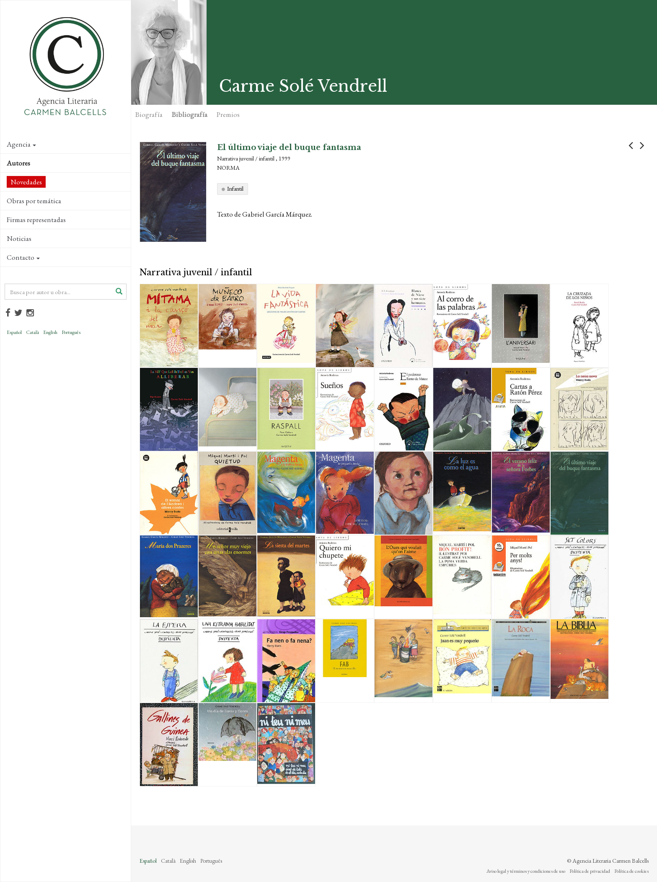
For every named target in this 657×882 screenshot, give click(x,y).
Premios (228, 114)
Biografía (149, 114)
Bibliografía (189, 114)
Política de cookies (631, 871)
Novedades (26, 181)
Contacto (23, 257)
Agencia (21, 144)
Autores (18, 163)
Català (32, 332)
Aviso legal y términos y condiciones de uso (525, 871)
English (50, 332)
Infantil (235, 188)
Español (14, 332)
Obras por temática (34, 200)
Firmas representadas (36, 219)
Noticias (19, 238)
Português (71, 332)
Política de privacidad (589, 871)
